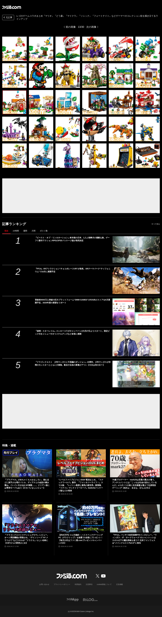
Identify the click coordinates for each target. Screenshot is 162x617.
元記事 (7, 17)
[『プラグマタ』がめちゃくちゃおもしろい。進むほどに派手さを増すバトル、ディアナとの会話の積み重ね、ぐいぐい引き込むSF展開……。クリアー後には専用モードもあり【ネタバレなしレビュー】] (27, 463)
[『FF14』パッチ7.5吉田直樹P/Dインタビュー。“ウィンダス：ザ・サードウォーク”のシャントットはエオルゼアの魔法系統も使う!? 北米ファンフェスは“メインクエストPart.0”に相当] (135, 518)
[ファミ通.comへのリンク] (11, 7)
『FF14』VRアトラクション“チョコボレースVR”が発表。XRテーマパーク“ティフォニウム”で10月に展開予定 (72, 270)
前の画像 (71, 27)
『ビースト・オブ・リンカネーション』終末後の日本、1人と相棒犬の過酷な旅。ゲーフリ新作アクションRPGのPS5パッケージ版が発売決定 (72, 239)
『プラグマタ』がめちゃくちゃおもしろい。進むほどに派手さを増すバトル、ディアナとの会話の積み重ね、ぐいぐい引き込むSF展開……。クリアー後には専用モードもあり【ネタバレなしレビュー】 (27, 484)
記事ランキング (14, 224)
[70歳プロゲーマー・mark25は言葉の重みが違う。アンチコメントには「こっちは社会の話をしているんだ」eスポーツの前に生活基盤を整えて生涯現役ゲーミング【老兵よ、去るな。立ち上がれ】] (135, 463)
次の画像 (91, 27)
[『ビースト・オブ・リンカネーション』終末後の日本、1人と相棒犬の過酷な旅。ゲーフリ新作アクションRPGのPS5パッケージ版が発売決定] (136, 249)
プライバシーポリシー (62, 584)
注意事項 (89, 584)
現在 (6, 231)
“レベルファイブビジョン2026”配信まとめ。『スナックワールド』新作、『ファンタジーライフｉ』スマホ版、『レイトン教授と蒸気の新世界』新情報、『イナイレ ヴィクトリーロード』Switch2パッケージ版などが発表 (80, 485)
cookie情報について (104, 584)
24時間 (16, 231)
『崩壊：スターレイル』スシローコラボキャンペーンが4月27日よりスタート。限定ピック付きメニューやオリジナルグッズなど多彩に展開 (72, 332)
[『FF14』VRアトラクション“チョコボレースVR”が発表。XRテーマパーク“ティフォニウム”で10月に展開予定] (136, 280)
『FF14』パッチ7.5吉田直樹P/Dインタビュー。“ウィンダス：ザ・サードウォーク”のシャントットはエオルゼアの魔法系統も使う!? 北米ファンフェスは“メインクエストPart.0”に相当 (134, 539)
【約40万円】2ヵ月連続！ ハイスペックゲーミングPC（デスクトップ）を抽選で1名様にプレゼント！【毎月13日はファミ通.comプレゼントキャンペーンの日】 (80, 539)
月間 (33, 231)
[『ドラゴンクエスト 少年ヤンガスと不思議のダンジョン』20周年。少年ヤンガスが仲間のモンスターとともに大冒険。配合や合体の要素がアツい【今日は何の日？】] (136, 374)
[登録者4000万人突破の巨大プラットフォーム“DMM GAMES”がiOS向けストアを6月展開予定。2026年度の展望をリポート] (136, 311)
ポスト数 (44, 231)
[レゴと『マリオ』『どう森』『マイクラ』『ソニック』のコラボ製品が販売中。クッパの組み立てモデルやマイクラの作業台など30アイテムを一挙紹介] (14, 49)
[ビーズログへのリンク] (90, 599)
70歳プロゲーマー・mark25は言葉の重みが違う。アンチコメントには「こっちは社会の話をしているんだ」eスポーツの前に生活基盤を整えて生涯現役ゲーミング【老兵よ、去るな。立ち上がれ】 (134, 484)
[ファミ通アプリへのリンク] (73, 599)
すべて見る (155, 224)
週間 (25, 231)
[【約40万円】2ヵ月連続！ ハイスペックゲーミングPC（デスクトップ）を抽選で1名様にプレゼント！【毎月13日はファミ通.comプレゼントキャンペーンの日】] (81, 518)
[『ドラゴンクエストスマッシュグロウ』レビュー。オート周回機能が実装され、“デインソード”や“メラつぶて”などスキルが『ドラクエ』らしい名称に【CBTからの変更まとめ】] (27, 518)
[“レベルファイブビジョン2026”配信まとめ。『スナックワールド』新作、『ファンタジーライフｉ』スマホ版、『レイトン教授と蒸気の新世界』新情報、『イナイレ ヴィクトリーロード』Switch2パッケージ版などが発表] (81, 463)
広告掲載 (119, 584)
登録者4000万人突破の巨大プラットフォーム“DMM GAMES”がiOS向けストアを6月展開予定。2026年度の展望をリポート (72, 301)
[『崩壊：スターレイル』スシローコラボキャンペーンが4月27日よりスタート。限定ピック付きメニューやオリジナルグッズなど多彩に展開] (136, 343)
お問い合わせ (44, 584)
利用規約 (78, 584)
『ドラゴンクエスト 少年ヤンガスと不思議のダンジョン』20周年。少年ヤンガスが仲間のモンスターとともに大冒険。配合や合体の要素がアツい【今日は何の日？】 (73, 363)
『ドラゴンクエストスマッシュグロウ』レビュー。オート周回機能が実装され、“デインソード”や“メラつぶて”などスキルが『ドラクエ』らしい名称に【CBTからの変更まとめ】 (26, 539)
